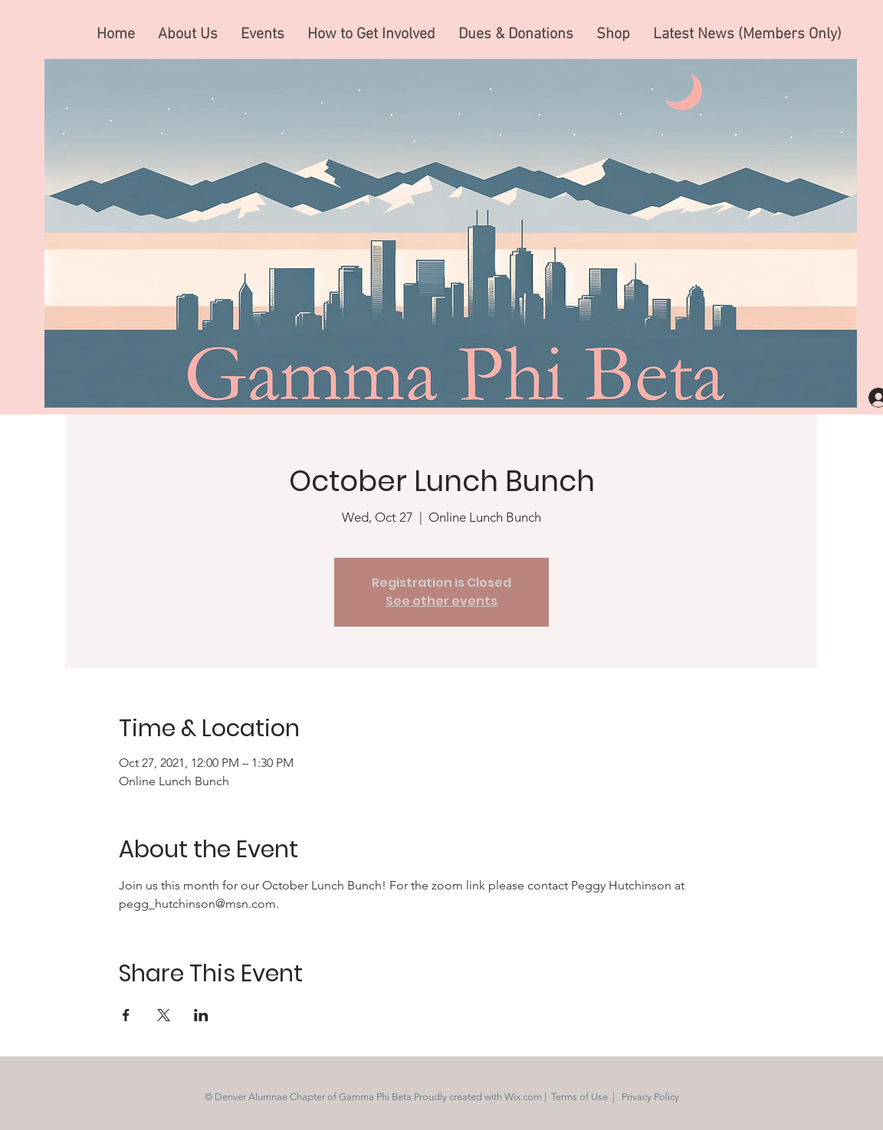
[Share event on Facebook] (126, 1015)
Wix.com (523, 1096)
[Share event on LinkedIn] (201, 1015)
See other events (441, 601)
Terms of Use (579, 1096)
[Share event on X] (163, 1015)
